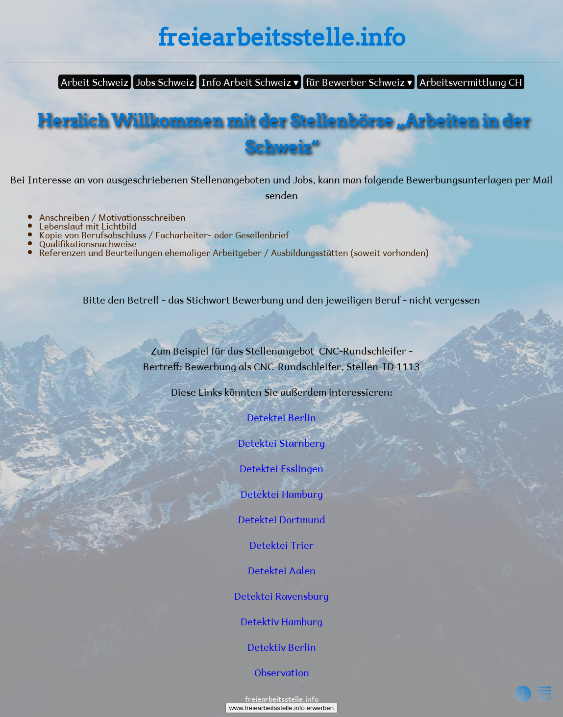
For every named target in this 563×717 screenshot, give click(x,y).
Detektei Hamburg (282, 493)
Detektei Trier (281, 544)
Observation (281, 672)
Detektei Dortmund (281, 519)
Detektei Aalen (282, 570)
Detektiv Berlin (281, 646)
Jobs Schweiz (165, 82)
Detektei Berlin (281, 417)
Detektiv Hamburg (281, 621)
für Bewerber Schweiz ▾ (359, 82)
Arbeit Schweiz (94, 82)
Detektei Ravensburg (281, 595)
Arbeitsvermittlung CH (470, 82)
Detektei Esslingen (281, 468)
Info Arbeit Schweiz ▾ (249, 82)
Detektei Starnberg (281, 442)
